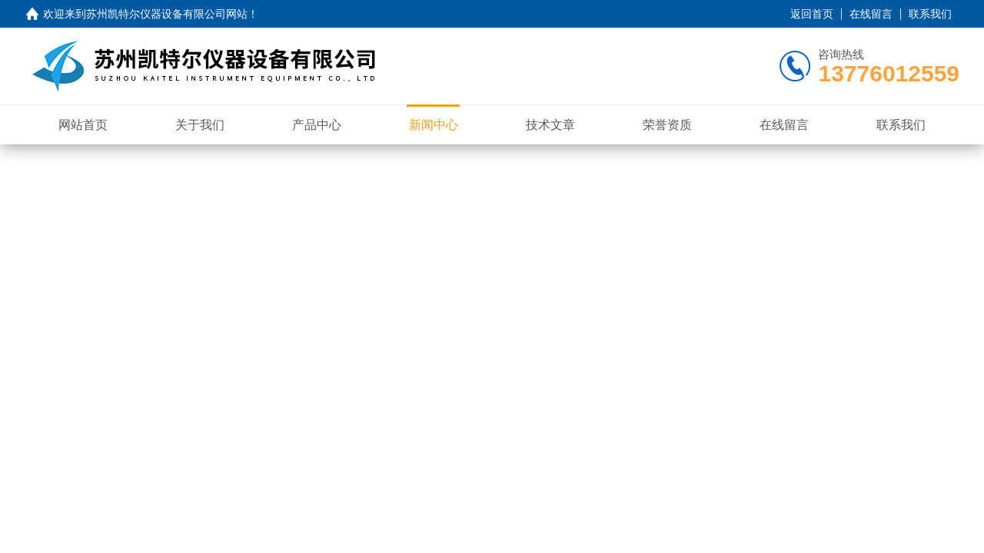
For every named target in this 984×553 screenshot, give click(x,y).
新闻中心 (433, 124)
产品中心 (316, 124)
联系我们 (930, 14)
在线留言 (871, 14)
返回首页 (811, 14)
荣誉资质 (667, 124)
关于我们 (199, 124)
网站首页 (83, 124)
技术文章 (550, 124)
